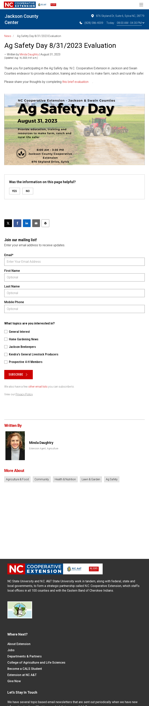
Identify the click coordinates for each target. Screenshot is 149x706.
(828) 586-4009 (91, 23)
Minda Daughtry (29, 54)
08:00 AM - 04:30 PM (130, 22)
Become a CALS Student (24, 669)
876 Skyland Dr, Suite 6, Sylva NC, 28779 (117, 16)
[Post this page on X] (8, 223)
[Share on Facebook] (17, 223)
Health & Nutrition (65, 479)
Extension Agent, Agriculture (43, 448)
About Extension (18, 644)
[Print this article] (45, 223)
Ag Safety (112, 479)
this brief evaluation (75, 82)
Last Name (12, 286)
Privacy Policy (24, 394)
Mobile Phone (14, 302)
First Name (12, 271)
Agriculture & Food (17, 479)
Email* (8, 255)
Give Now (14, 681)
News (7, 36)
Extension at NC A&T (22, 675)
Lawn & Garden (91, 479)
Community (42, 479)
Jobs (11, 650)
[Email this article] (36, 223)
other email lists (38, 386)
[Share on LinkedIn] (27, 223)
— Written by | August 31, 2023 (32, 54)
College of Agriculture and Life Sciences (36, 662)
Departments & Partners (24, 656)
